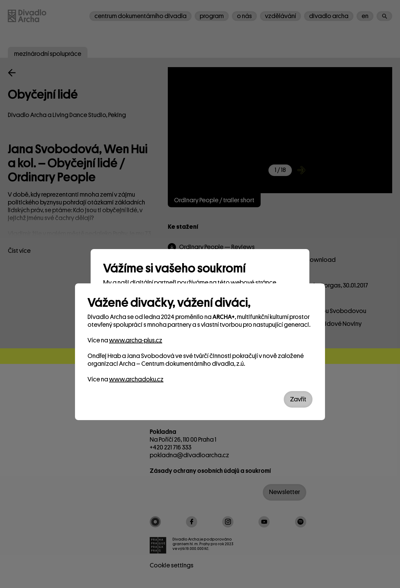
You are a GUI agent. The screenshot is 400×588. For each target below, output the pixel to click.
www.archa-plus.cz (135, 340)
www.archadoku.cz (136, 379)
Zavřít (298, 399)
